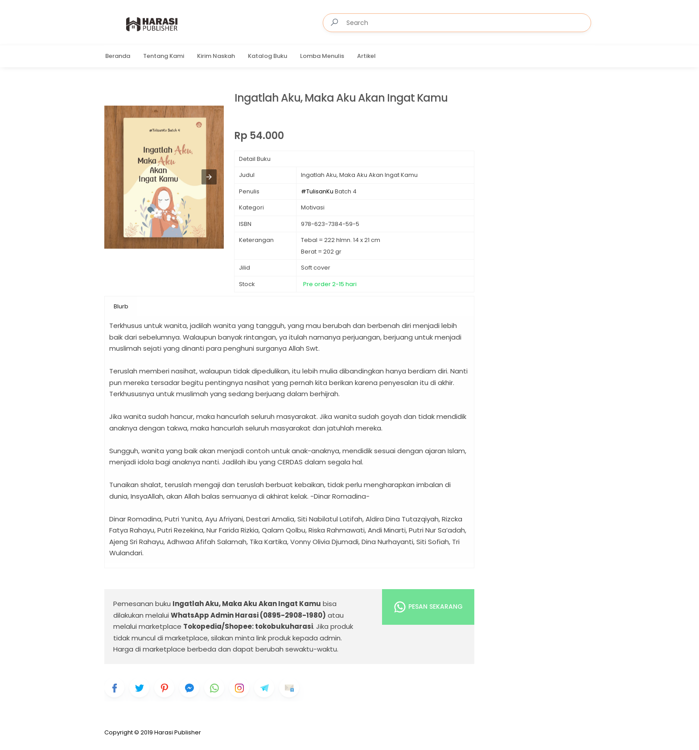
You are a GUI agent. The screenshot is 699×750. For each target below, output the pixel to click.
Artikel (366, 56)
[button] (209, 176)
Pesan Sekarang (428, 607)
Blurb (121, 306)
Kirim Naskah (216, 56)
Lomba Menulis (322, 56)
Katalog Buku (267, 56)
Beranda (117, 56)
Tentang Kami (163, 56)
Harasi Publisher (177, 732)
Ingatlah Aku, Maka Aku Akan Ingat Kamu (341, 98)
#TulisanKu (317, 191)
